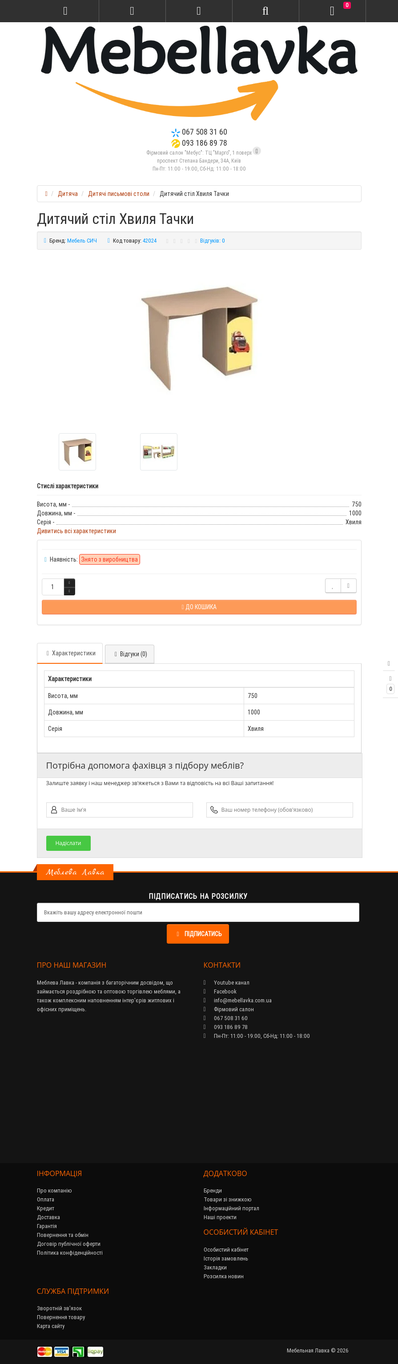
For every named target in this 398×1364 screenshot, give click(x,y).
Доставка (48, 1217)
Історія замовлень (226, 1258)
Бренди (213, 1190)
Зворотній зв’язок (59, 1308)
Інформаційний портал (231, 1208)
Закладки (215, 1267)
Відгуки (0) (129, 654)
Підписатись (198, 934)
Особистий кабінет (226, 1249)
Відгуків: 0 (212, 240)
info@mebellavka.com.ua (238, 1000)
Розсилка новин (224, 1276)
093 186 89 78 (199, 143)
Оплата (45, 1199)
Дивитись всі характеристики (76, 531)
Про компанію (54, 1190)
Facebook (220, 991)
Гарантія (47, 1226)
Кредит (45, 1208)
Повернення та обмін (62, 1235)
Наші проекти (220, 1217)
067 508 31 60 (199, 132)
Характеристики (70, 653)
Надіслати (68, 843)
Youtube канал (226, 982)
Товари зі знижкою (228, 1199)
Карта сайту (50, 1326)
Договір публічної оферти (69, 1244)
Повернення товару (61, 1317)
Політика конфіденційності (70, 1252)
